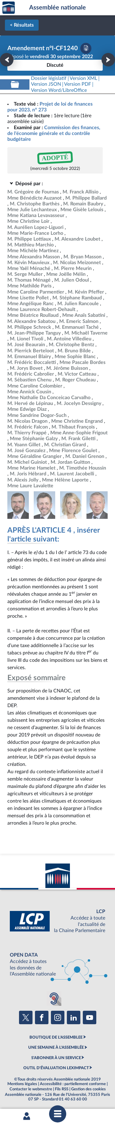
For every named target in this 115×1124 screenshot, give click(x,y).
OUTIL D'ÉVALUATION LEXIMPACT (56, 1068)
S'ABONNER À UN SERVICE (56, 1058)
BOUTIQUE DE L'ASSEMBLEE (55, 1037)
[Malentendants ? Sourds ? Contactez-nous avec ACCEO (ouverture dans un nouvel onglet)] (54, 998)
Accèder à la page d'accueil (8, 8)
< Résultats (22, 25)
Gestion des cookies (88, 1089)
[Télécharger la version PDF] (85, 48)
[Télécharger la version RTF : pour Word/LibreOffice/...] (58, 90)
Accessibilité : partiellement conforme (73, 1084)
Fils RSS (61, 1089)
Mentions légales (22, 1084)
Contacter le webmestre (31, 1089)
